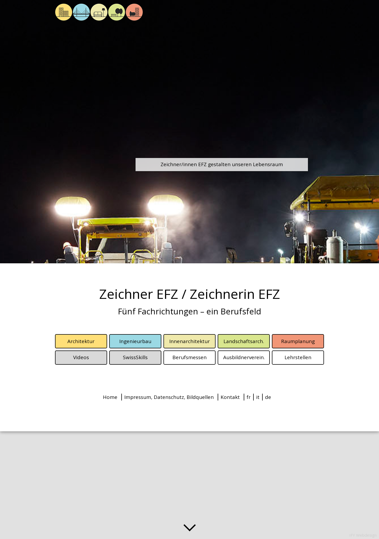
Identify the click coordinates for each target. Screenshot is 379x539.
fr (249, 397)
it (258, 397)
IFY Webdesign (363, 535)
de (268, 397)
